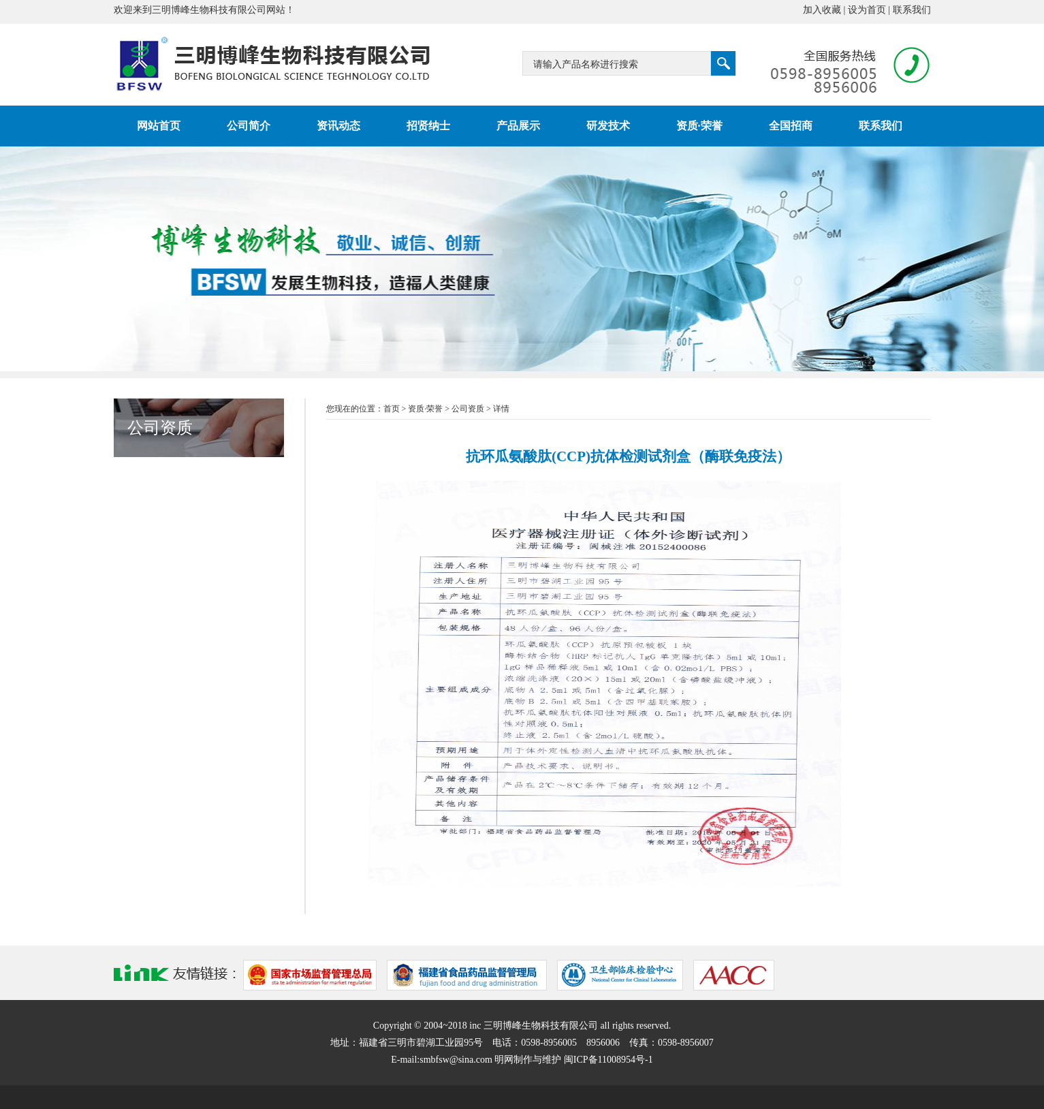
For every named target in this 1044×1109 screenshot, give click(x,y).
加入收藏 (822, 10)
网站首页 (158, 125)
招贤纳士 (428, 125)
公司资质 (468, 408)
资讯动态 (338, 125)
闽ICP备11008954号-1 (608, 1060)
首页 (391, 408)
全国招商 (790, 125)
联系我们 (912, 10)
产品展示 (518, 125)
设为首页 (867, 10)
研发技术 (608, 125)
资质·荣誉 (699, 125)
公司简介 (248, 125)
